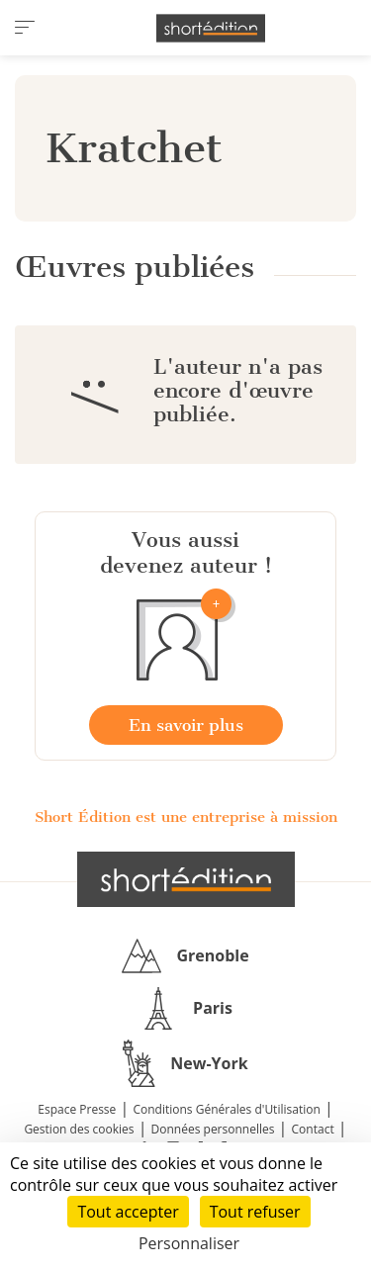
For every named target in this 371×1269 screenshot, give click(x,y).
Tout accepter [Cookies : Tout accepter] (127, 1212)
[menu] (24, 27)
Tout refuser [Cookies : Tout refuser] (255, 1212)
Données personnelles (213, 1129)
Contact (313, 1129)
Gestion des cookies (79, 1129)
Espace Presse (77, 1109)
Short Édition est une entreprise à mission (186, 817)
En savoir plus (186, 725)
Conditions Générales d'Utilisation (226, 1109)
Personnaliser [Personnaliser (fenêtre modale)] (189, 1243)
